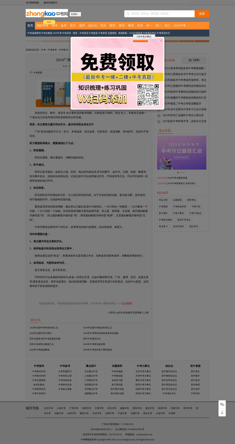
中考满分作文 (149, 33)
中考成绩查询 (34, 33)
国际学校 (42, 25)
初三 (168, 25)
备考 (64, 25)
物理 (131, 25)
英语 (122, 25)
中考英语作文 (163, 33)
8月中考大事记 (143, 37)
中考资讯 (83, 33)
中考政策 (93, 33)
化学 (140, 25)
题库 (82, 25)
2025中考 (180, 25)
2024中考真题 (135, 33)
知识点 (92, 25)
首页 (30, 25)
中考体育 (102, 33)
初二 (158, 25)
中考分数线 (46, 33)
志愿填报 (112, 33)
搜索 (202, 13)
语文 (103, 25)
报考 (54, 25)
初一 (149, 25)
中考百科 (66, 33)
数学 (112, 25)
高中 (73, 25)
